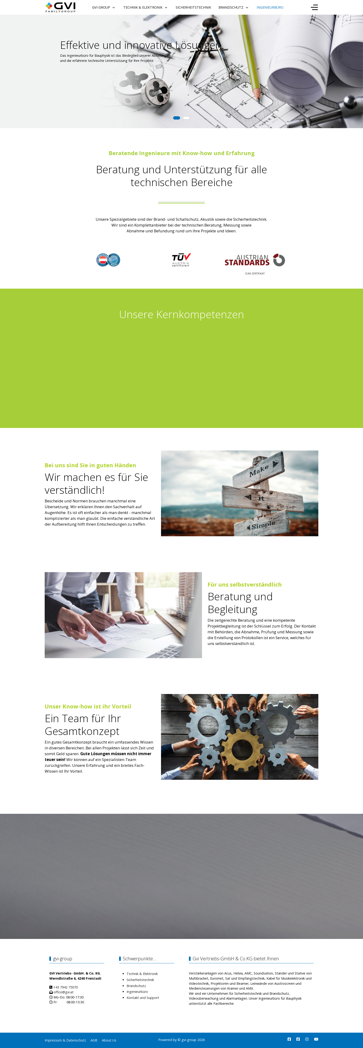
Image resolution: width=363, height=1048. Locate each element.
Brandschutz (136, 986)
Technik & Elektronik (142, 973)
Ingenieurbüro (137, 991)
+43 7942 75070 (65, 987)
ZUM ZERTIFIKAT (255, 273)
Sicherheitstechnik (140, 980)
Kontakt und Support (143, 997)
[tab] (176, 118)
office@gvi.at (64, 992)
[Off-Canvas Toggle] (314, 7)
